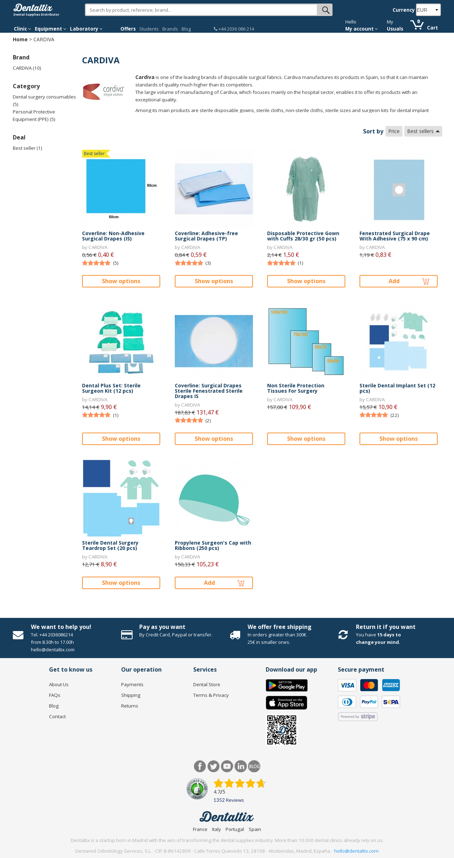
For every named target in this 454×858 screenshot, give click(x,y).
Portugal (235, 829)
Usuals (395, 29)
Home (20, 39)
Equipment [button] (50, 29)
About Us (59, 684)
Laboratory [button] (86, 29)
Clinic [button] (22, 29)
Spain (255, 829)
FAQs (54, 695)
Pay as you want (162, 627)
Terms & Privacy (211, 695)
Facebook (200, 766)
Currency (404, 10)
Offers (128, 29)
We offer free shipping (280, 627)
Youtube (227, 766)
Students (149, 29)
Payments (132, 684)
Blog (186, 29)
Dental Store (206, 684)
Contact (57, 716)
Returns (129, 706)
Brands (170, 29)
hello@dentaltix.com (356, 851)
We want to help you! (61, 627)
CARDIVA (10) (27, 68)
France (200, 829)
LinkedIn (240, 766)
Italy (216, 829)
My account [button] (361, 29)
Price (394, 131)
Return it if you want (386, 627)
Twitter (213, 766)
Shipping (130, 695)
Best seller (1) (27, 148)
